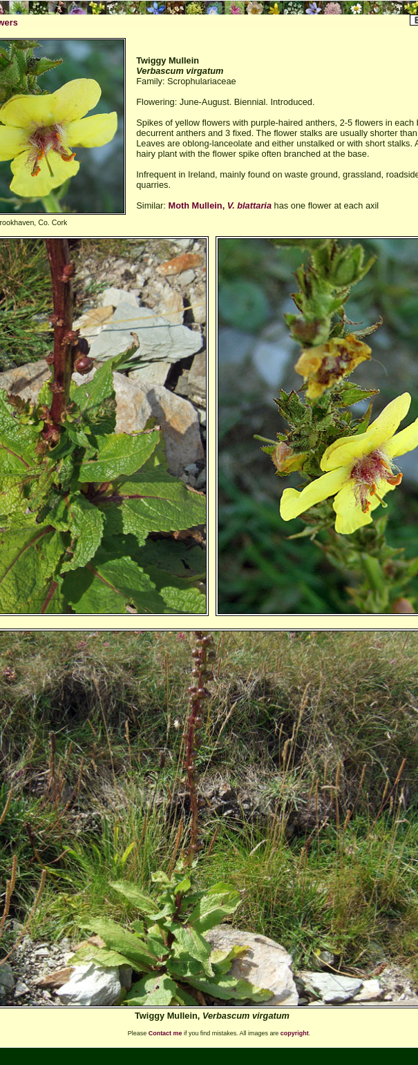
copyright (295, 1033)
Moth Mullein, (220, 205)
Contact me (165, 1033)
